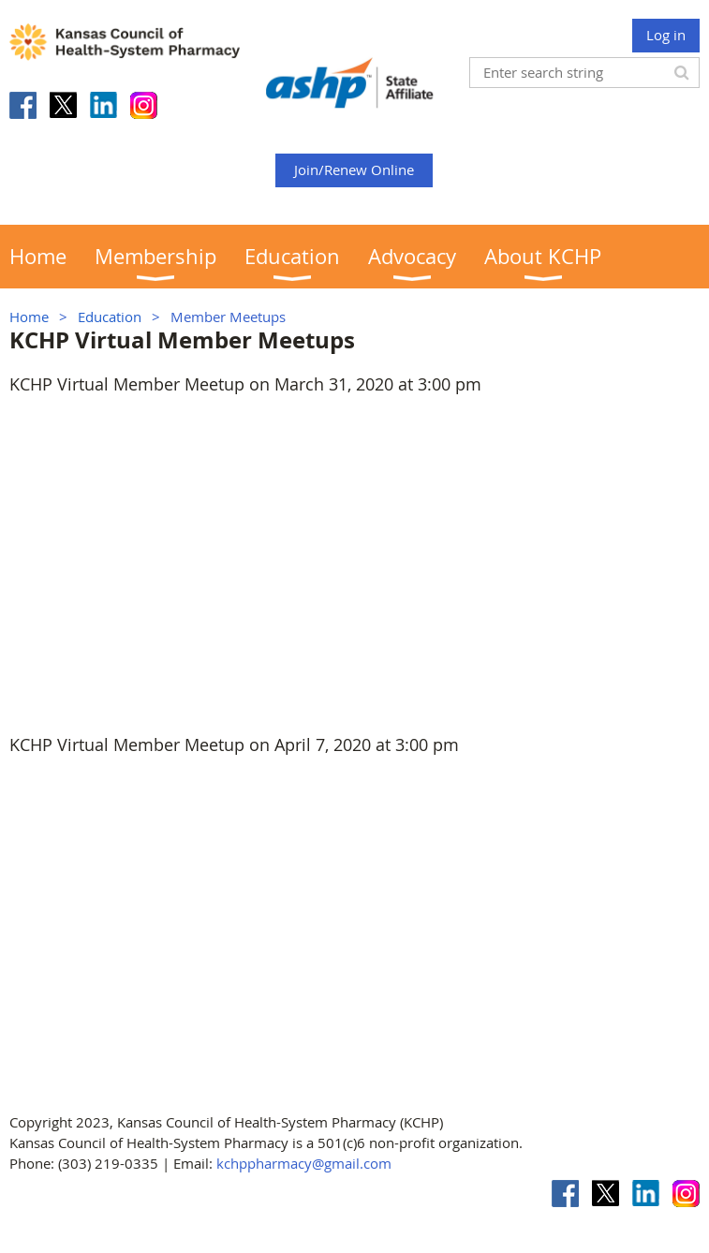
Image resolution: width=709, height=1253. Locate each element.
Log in (666, 34)
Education (109, 316)
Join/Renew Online (354, 169)
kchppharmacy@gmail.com (303, 1163)
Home (29, 316)
